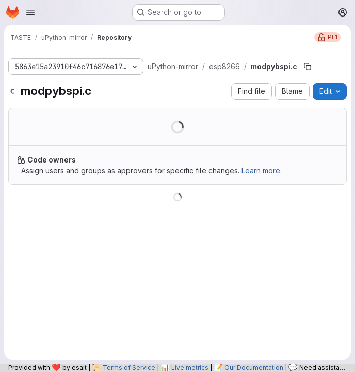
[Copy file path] (307, 66)
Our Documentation (253, 367)
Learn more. (261, 170)
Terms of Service (129, 367)
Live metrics (189, 367)
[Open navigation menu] (30, 12)
